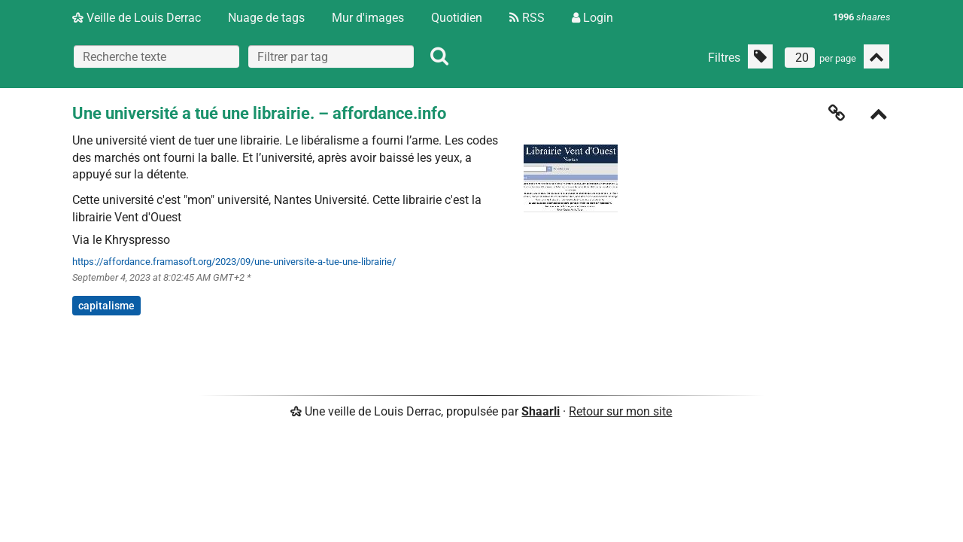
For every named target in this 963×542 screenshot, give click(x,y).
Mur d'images (368, 18)
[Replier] (879, 115)
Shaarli (540, 411)
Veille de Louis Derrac (136, 18)
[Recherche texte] (156, 56)
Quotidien (456, 18)
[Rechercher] (439, 56)
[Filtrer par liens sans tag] (760, 56)
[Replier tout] (876, 56)
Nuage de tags (266, 18)
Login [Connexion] (592, 18)
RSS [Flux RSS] (527, 18)
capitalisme (106, 306)
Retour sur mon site (620, 411)
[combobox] (331, 56)
